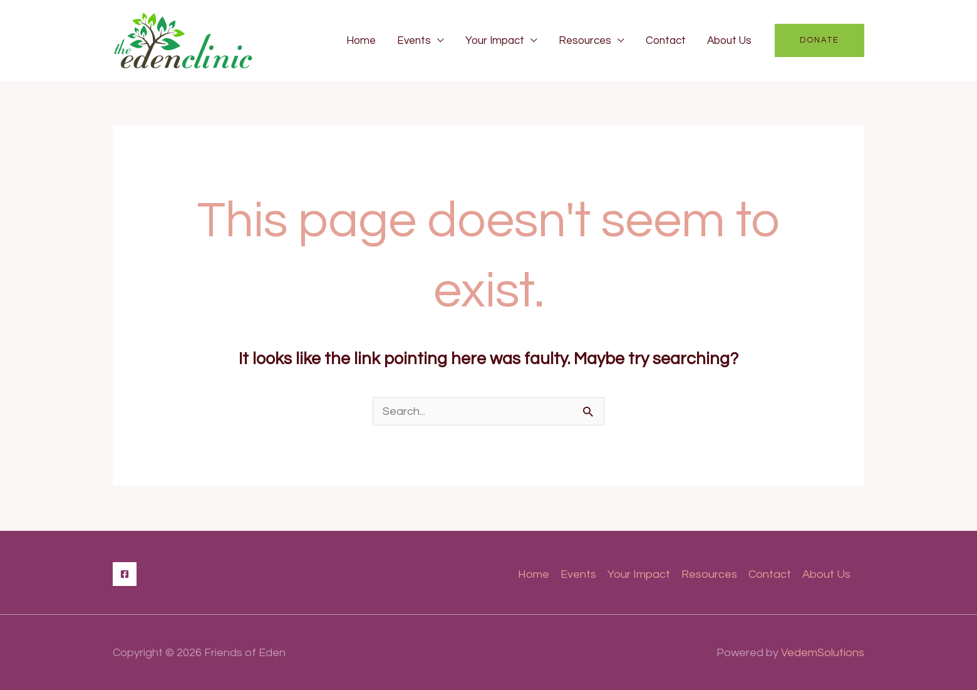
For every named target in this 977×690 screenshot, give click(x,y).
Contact (666, 40)
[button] (819, 40)
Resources (585, 40)
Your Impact (494, 40)
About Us (729, 40)
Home (361, 40)
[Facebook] (125, 574)
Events (414, 40)
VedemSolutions (822, 653)
